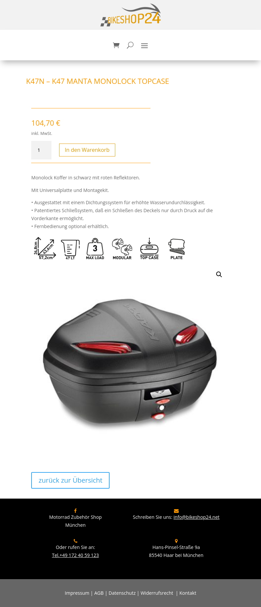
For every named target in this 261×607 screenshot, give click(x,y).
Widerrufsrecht (156, 593)
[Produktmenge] (41, 150)
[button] (219, 274)
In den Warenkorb (87, 149)
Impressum (77, 593)
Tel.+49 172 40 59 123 (75, 555)
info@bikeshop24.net (197, 517)
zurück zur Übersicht (70, 480)
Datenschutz (122, 593)
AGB (99, 593)
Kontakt (187, 593)
